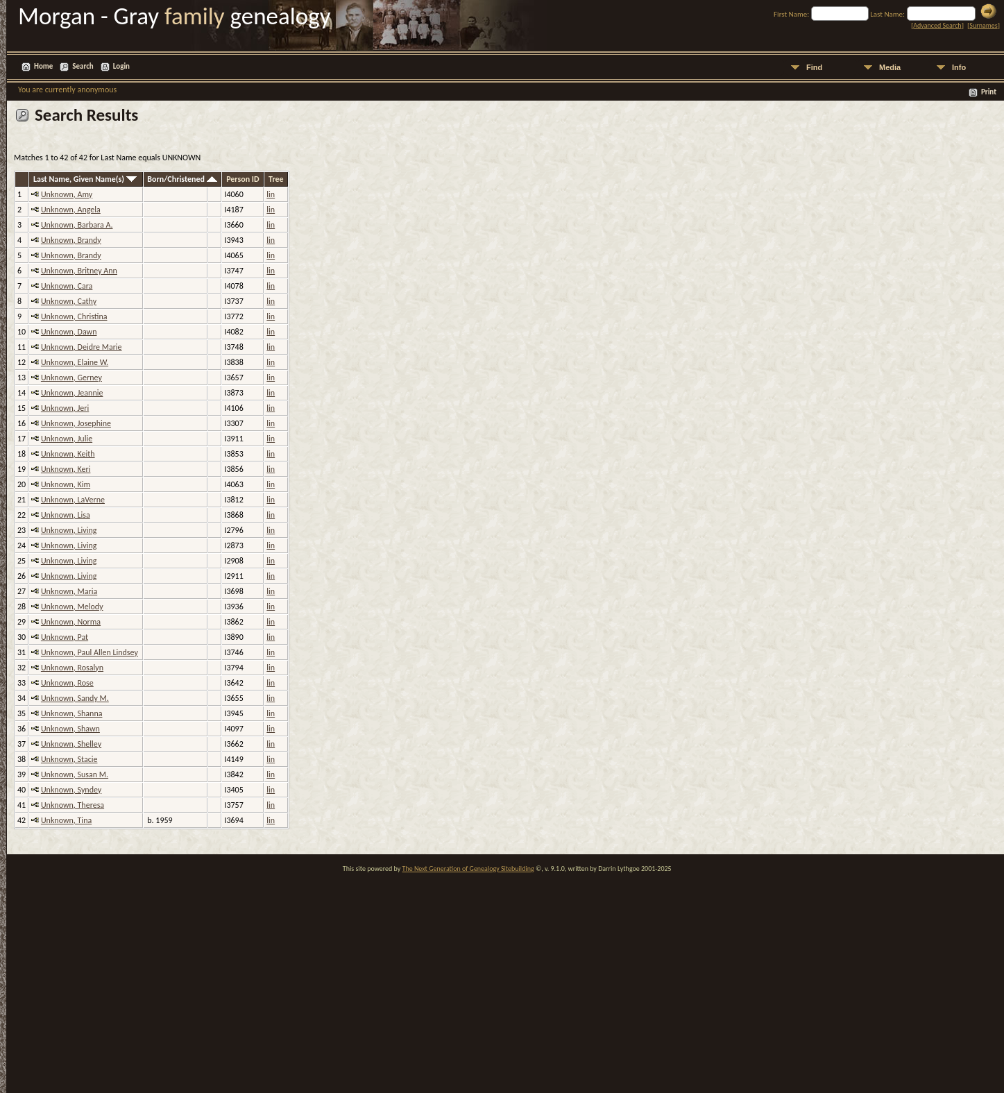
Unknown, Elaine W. (74, 362)
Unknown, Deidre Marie (81, 347)
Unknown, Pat (64, 637)
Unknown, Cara (66, 286)
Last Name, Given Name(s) (85, 179)
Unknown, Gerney (71, 377)
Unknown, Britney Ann (79, 271)
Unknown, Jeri (65, 408)
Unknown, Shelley (71, 744)
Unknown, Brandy (71, 240)
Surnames (983, 25)
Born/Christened (181, 179)
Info (959, 67)
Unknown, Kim (65, 484)
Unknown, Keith (68, 454)
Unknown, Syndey (71, 790)
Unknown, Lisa (65, 515)
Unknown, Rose (67, 683)
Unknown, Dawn (69, 332)
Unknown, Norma (71, 622)
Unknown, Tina (66, 820)
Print (988, 91)
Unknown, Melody (72, 606)
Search (82, 66)
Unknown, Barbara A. (77, 225)
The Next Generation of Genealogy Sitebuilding (468, 868)
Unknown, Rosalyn (72, 667)
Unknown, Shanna (72, 713)
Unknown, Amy (66, 194)
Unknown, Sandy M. (75, 698)
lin (270, 194)
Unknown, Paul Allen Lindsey (89, 652)
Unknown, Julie (66, 438)
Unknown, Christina (74, 316)
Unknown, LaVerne (73, 500)
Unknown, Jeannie (72, 393)
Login (121, 66)
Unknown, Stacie (69, 759)
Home (43, 66)
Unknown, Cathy (68, 301)
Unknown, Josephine (76, 423)
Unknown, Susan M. (74, 774)
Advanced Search (937, 25)
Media (890, 67)
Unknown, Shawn (70, 729)
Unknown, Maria (69, 591)
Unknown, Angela (71, 209)
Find (814, 67)
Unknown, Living (69, 530)
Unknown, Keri (66, 469)
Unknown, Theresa (72, 805)
